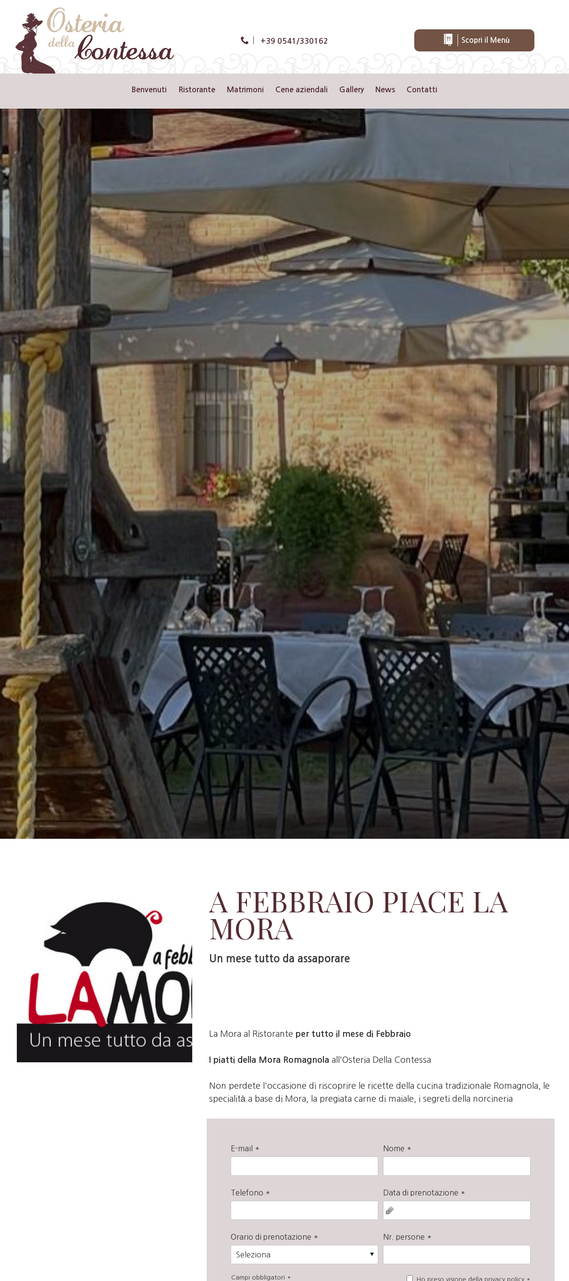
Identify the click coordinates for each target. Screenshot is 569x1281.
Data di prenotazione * (424, 1192)
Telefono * (250, 1192)
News (385, 89)
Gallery (351, 89)
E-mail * (245, 1148)
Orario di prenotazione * (274, 1237)
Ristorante (196, 89)
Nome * (397, 1148)
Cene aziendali (301, 89)
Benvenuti (149, 89)
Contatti (422, 89)
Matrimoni (245, 89)
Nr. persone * (407, 1237)
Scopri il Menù (476, 40)
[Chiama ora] (284, 41)
